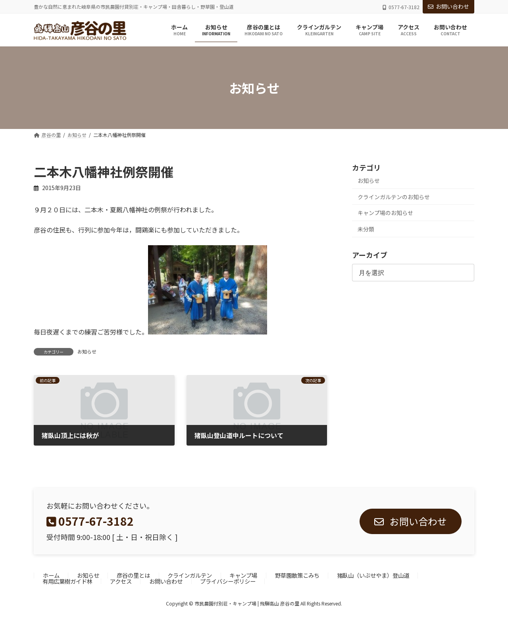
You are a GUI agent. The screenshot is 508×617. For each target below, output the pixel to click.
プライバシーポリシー (228, 581)
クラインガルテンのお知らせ (394, 197)
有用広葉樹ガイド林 (67, 581)
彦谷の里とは (133, 575)
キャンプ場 (243, 575)
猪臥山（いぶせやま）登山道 (373, 575)
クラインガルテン (189, 575)
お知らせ (86, 351)
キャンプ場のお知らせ (385, 213)
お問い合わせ (448, 6)
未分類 (366, 229)
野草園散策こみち (297, 575)
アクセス (121, 581)
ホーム (51, 575)
